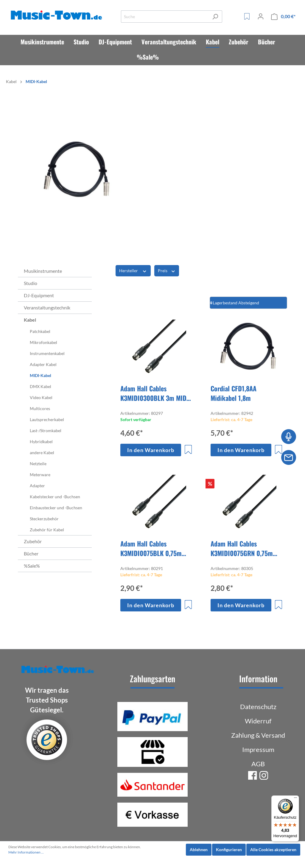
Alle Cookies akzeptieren (273, 849)
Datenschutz (258, 707)
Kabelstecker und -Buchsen (55, 496)
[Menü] (295, 799)
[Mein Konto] (260, 16)
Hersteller (133, 270)
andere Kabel (42, 452)
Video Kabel (41, 397)
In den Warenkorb (150, 450)
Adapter (37, 485)
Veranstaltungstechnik (47, 307)
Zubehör (33, 541)
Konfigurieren (229, 849)
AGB (258, 764)
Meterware (40, 474)
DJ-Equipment (39, 295)
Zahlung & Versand (258, 735)
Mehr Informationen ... (26, 852)
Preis (167, 270)
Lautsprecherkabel (47, 419)
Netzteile (38, 463)
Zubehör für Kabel (47, 529)
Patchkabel (40, 331)
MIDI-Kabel (40, 375)
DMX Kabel (40, 386)
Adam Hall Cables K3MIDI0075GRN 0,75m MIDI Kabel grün (242, 548)
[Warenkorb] (283, 16)
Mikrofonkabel (43, 342)
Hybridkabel (41, 441)
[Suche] (164, 16)
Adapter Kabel (43, 364)
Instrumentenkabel (47, 353)
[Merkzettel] (247, 16)
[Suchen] (215, 16)
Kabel (30, 320)
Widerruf (258, 721)
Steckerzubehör (44, 518)
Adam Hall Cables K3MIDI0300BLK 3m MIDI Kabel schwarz (154, 393)
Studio (30, 283)
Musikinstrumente (43, 271)
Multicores (40, 408)
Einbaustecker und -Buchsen (56, 507)
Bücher (31, 553)
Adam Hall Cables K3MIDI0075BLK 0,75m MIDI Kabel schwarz (151, 548)
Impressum (258, 749)
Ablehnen (199, 849)
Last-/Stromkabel (45, 430)
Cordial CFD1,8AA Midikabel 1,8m (233, 393)
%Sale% (32, 566)
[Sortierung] (248, 303)
